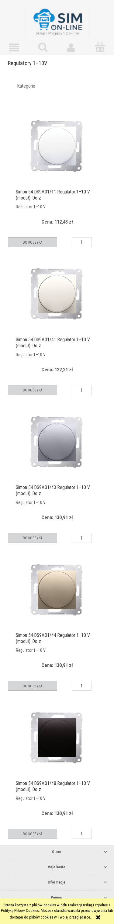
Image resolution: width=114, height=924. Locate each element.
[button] (14, 47)
